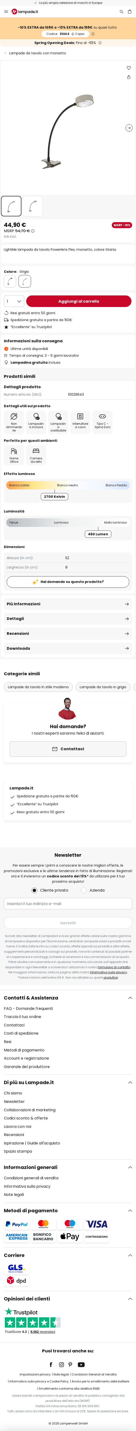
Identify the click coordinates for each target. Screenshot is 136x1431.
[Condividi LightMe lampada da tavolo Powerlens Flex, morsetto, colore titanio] (128, 77)
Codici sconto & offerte (26, 1118)
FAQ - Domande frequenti (28, 1008)
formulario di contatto (114, 967)
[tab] (68, 1032)
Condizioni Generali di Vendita (94, 1374)
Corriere (14, 1255)
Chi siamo (13, 1093)
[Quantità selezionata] (14, 301)
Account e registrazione (26, 1058)
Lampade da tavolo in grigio (103, 687)
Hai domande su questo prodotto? (72, 581)
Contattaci (14, 1025)
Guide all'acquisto (43, 1143)
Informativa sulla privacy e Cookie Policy (39, 1381)
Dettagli (15, 618)
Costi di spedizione (21, 1033)
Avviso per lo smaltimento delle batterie (100, 1381)
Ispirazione (14, 1143)
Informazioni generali (30, 1167)
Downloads (18, 648)
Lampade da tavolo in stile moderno (38, 687)
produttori (111, 977)
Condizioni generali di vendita (31, 1178)
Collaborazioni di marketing (30, 1110)
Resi (7, 1041)
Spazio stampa (18, 1151)
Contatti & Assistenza (31, 997)
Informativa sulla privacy (108, 972)
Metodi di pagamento (24, 1050)
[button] (11, 206)
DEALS (65, 34)
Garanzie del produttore (27, 1066)
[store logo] (28, 11)
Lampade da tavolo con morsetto (37, 53)
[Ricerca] (121, 11)
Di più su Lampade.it (29, 1082)
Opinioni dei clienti (27, 1298)
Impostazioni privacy (35, 1374)
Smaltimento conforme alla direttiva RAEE (69, 1389)
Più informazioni (23, 604)
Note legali (14, 1194)
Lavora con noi (17, 1126)
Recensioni (18, 633)
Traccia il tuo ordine (22, 1016)
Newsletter (14, 1101)
